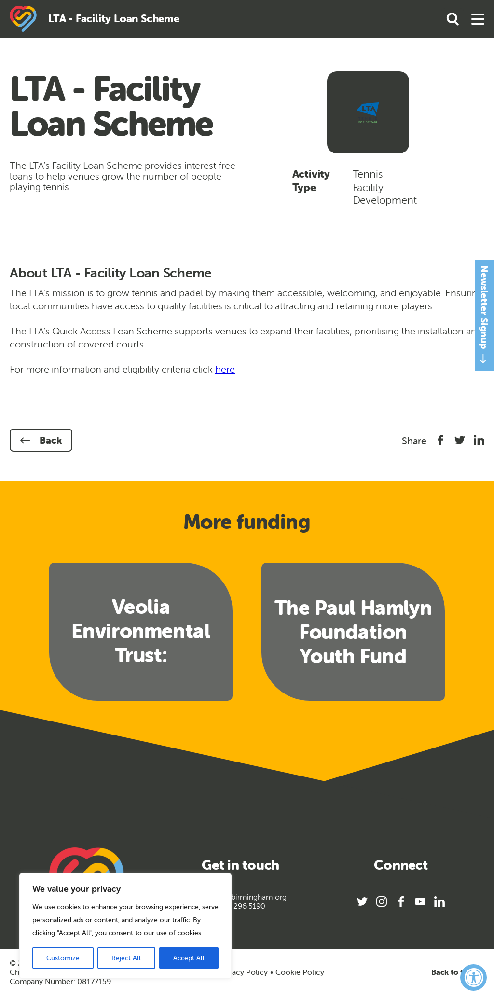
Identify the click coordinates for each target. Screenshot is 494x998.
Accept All (189, 958)
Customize (63, 958)
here (225, 369)
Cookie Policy (299, 972)
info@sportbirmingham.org (240, 896)
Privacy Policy (243, 972)
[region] (125, 926)
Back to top (457, 972)
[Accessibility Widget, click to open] (473, 977)
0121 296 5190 (240, 906)
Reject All (126, 958)
